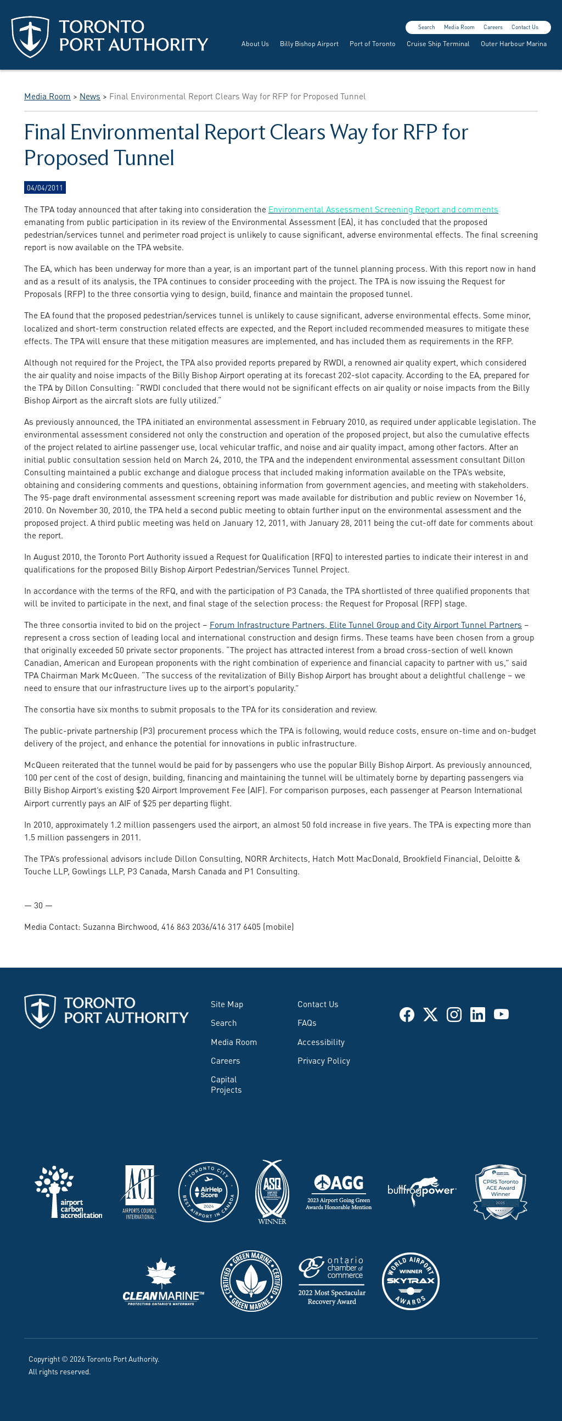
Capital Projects (226, 1083)
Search (426, 27)
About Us (255, 43)
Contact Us (525, 27)
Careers (493, 27)
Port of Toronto (373, 43)
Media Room (459, 27)
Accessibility (321, 1041)
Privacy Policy (323, 1059)
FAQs (307, 1022)
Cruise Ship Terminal (438, 43)
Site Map (227, 1003)
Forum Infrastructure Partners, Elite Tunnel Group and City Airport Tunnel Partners (366, 624)
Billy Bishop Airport (309, 43)
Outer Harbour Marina (514, 43)
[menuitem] (254, 43)
